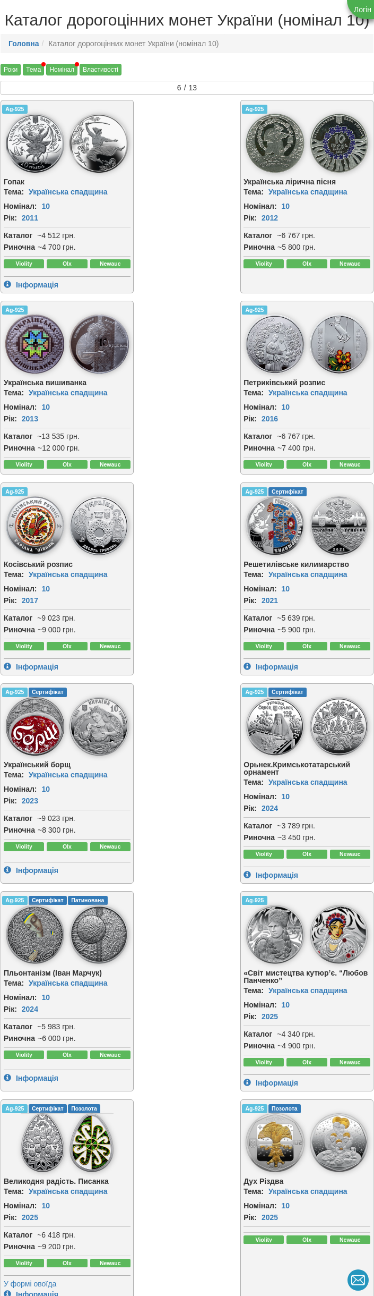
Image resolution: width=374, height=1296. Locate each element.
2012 (156, 217)
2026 (30, 1049)
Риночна (19, 246)
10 (45, 205)
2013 (282, 217)
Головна (23, 43)
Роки (11, 69)
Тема (33, 69)
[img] (93, 143)
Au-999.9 (17, 1110)
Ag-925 (14, 109)
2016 (30, 418)
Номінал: (20, 205)
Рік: (10, 217)
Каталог (18, 235)
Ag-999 (267, 929)
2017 (156, 418)
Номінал (61, 69)
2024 (156, 626)
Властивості (100, 69)
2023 (30, 618)
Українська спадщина (68, 191)
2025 (30, 834)
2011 (30, 217)
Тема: (14, 191)
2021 (282, 418)
